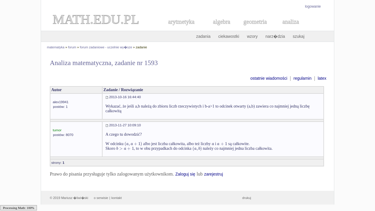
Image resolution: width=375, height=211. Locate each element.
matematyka (55, 47)
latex (322, 78)
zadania (203, 36)
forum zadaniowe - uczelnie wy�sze (106, 47)
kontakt (116, 198)
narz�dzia (275, 36)
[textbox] (133, 144)
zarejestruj (213, 174)
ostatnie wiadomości (268, 78)
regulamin (302, 78)
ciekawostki (228, 36)
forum (72, 47)
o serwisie (101, 198)
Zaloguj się (185, 174)
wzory (252, 36)
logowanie (313, 6)
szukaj (298, 36)
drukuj (246, 198)
